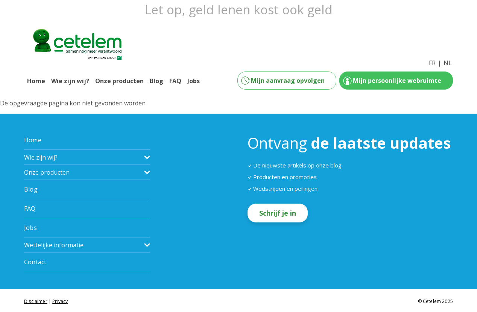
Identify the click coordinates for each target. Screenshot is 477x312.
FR (432, 63)
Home (36, 81)
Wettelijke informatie (54, 245)
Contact (35, 262)
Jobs (193, 81)
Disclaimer (35, 301)
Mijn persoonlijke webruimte (397, 80)
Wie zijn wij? (70, 81)
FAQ (175, 81)
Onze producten (119, 81)
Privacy (60, 301)
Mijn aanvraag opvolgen (288, 80)
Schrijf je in (277, 213)
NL (448, 63)
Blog (156, 81)
